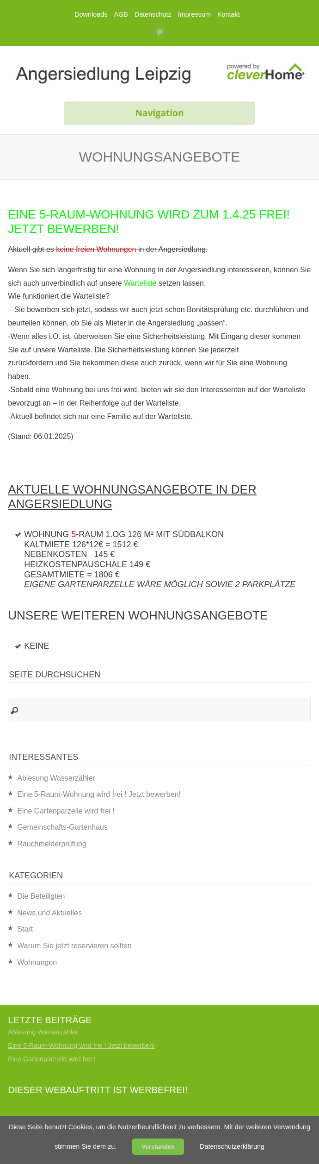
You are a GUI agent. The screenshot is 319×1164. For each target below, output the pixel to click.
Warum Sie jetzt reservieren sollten (74, 946)
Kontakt (228, 14)
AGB (121, 14)
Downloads (90, 14)
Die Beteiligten (41, 896)
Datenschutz (153, 14)
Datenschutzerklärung (232, 1146)
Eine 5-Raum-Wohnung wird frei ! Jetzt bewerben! (99, 794)
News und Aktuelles (49, 913)
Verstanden (158, 1146)
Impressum (194, 14)
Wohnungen (37, 962)
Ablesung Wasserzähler (56, 778)
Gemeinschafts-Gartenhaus (62, 827)
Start (25, 929)
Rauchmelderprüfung (51, 844)
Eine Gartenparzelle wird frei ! (66, 811)
